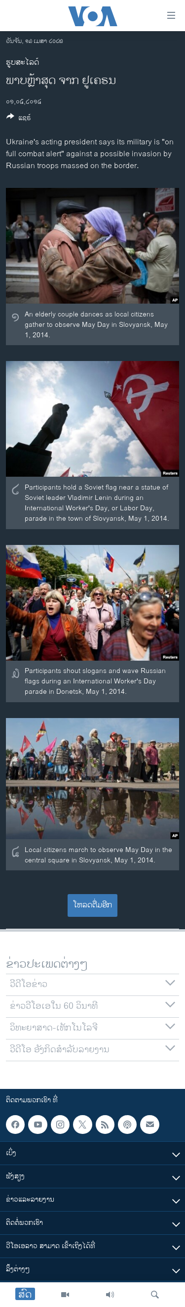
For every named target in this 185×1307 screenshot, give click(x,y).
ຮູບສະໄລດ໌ (22, 62)
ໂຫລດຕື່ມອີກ (92, 905)
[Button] (18, 119)
